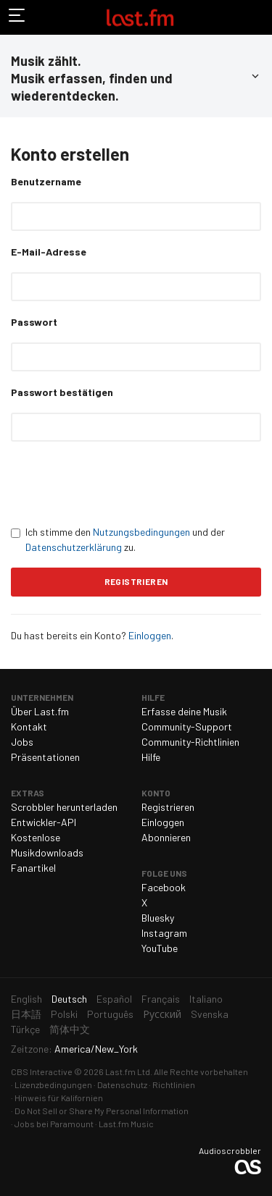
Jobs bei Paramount (54, 1124)
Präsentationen (45, 757)
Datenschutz (122, 1084)
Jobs (22, 742)
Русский (162, 1014)
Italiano (206, 999)
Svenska (209, 1014)
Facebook (163, 887)
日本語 (26, 1014)
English (26, 999)
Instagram (164, 933)
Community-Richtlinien (190, 742)
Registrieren (167, 807)
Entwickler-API (43, 822)
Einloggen (149, 635)
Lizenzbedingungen (53, 1084)
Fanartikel (33, 868)
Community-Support (186, 726)
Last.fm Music (126, 1124)
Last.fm (140, 17)
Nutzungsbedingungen (141, 532)
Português (110, 1014)
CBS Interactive (42, 1071)
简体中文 (69, 1029)
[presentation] (121, 483)
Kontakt (29, 726)
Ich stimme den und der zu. (118, 539)
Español (114, 999)
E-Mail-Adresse (48, 251)
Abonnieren (166, 837)
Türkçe (25, 1029)
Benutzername (46, 181)
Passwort (34, 322)
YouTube (159, 948)
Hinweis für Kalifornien (59, 1097)
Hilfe (150, 757)
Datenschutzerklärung (73, 547)
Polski (64, 1014)
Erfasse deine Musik (184, 711)
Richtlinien (173, 1084)
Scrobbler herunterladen (64, 807)
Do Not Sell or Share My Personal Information (102, 1111)
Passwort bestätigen (62, 392)
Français (160, 999)
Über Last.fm (40, 711)
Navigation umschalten (17, 17)
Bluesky (157, 917)
